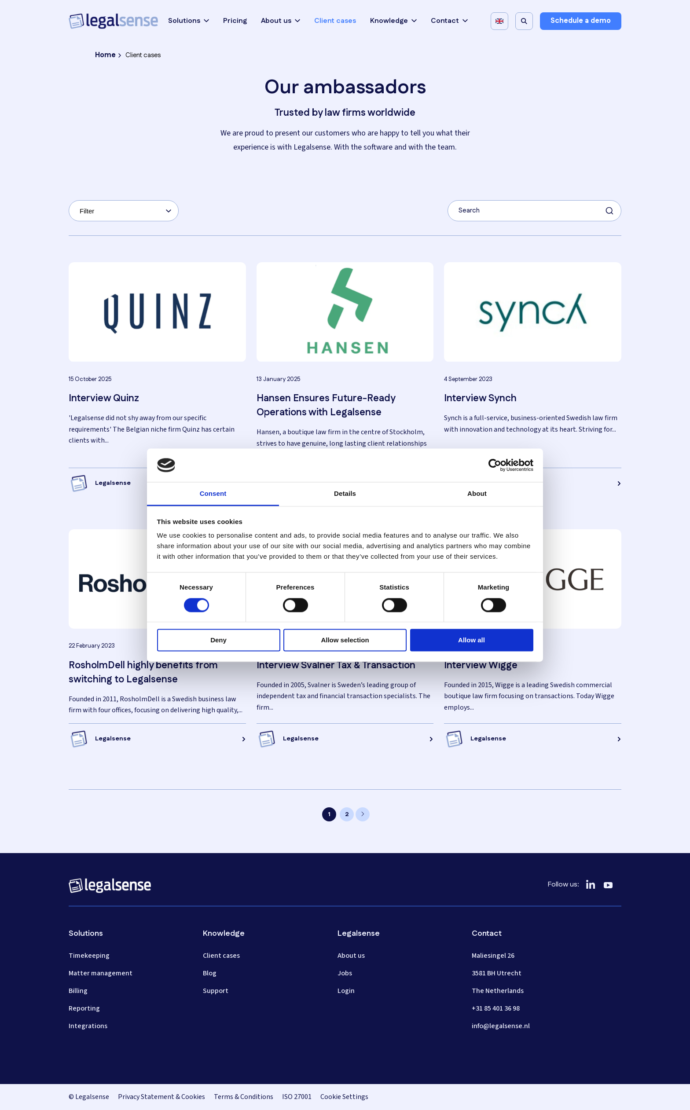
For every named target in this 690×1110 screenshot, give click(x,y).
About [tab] (477, 494)
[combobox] (124, 210)
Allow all (471, 640)
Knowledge (393, 21)
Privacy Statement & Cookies (161, 1097)
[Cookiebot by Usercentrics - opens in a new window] (494, 465)
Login (346, 991)
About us (280, 21)
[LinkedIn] (590, 884)
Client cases (221, 955)
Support (215, 991)
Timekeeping (89, 955)
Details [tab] (345, 494)
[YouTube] (608, 884)
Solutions (188, 21)
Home (105, 55)
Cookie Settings (344, 1097)
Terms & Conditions (243, 1097)
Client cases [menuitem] (335, 21)
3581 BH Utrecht (496, 973)
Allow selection (345, 640)
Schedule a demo (581, 21)
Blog (210, 973)
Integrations (88, 1026)
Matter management (100, 973)
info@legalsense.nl (501, 1026)
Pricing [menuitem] (235, 21)
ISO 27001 (297, 1097)
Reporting (84, 1008)
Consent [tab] (213, 494)
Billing (78, 991)
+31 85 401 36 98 (496, 1008)
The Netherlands (498, 991)
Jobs (345, 973)
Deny (218, 640)
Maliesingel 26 (493, 955)
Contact (449, 21)
